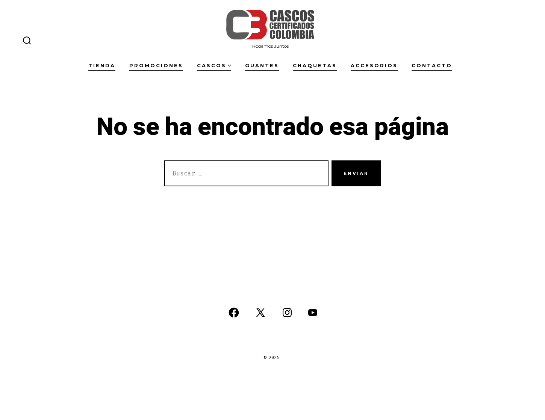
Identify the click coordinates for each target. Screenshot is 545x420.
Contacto (432, 65)
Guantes (262, 65)
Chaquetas (315, 65)
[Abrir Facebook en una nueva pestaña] (234, 313)
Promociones (156, 65)
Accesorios (374, 65)
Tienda (101, 65)
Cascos (214, 65)
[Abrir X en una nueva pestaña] (260, 313)
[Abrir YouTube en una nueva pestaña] (312, 313)
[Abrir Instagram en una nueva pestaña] (287, 313)
